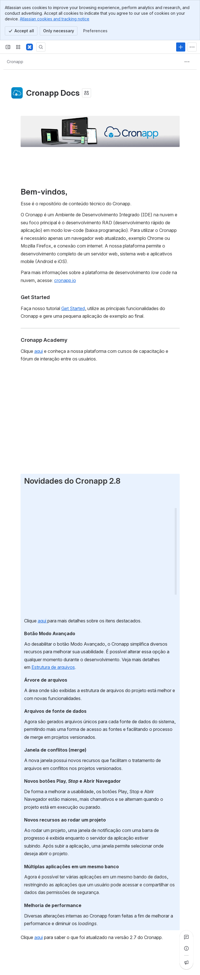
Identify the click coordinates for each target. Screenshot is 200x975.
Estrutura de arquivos (53, 667)
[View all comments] (186, 937)
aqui (42, 620)
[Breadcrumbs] (15, 62)
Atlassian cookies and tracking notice (54, 18)
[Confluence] (29, 47)
